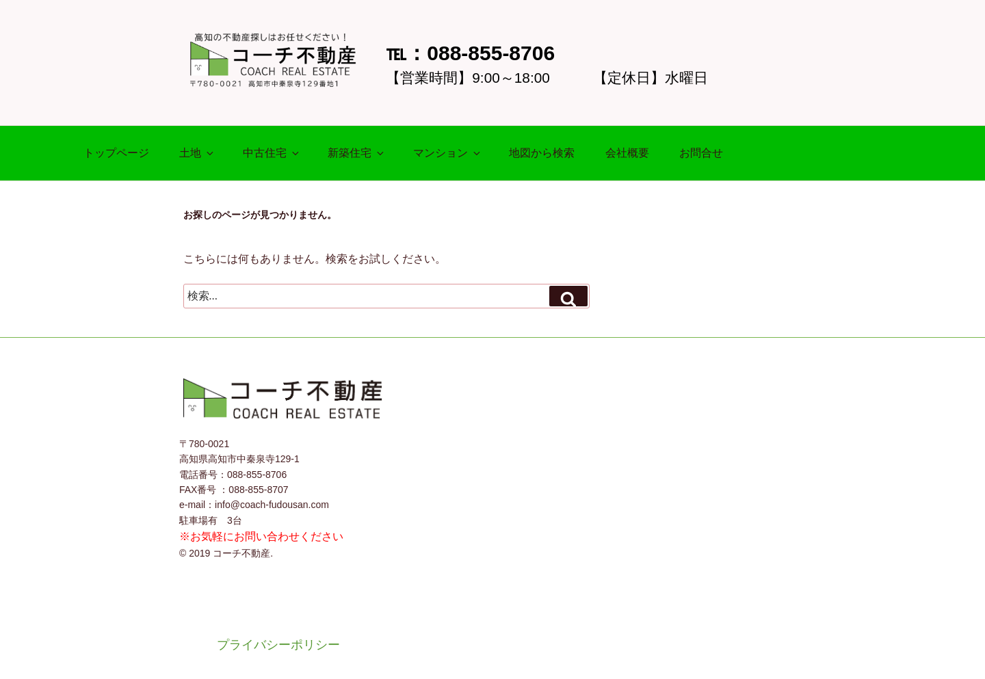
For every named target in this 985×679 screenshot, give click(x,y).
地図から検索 (542, 153)
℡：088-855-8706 (470, 53)
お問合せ (701, 153)
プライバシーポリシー (278, 645)
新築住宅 (357, 153)
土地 (197, 153)
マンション (447, 153)
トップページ (116, 153)
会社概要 (627, 153)
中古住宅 (272, 153)
